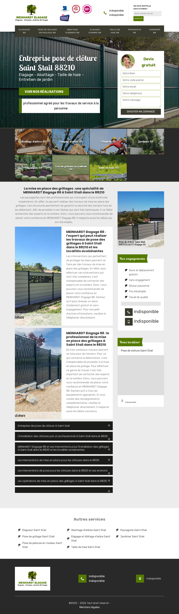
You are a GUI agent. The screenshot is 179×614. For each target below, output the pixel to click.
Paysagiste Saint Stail (131, 530)
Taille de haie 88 (115, 31)
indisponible (116, 10)
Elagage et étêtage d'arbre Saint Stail (88, 538)
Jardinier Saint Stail (130, 536)
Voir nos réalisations (44, 92)
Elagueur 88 (24, 31)
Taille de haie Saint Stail (83, 547)
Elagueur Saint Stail (32, 530)
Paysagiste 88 (134, 31)
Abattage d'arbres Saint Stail (86, 530)
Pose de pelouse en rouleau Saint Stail (40, 545)
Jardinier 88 (154, 31)
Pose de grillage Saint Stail (36, 536)
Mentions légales (89, 607)
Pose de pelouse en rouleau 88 (47, 31)
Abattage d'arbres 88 (72, 31)
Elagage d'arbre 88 (95, 31)
